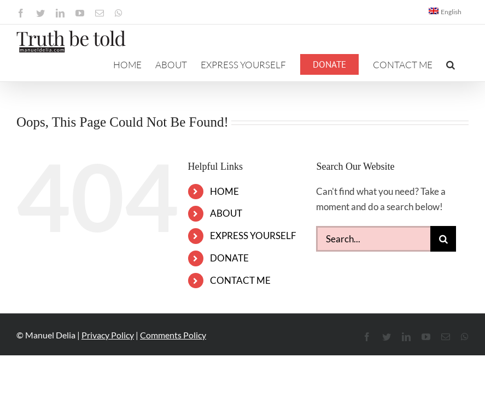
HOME (224, 191)
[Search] (443, 239)
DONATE (229, 258)
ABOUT (226, 213)
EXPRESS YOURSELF (253, 235)
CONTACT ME (240, 280)
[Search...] (373, 239)
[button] (450, 64)
